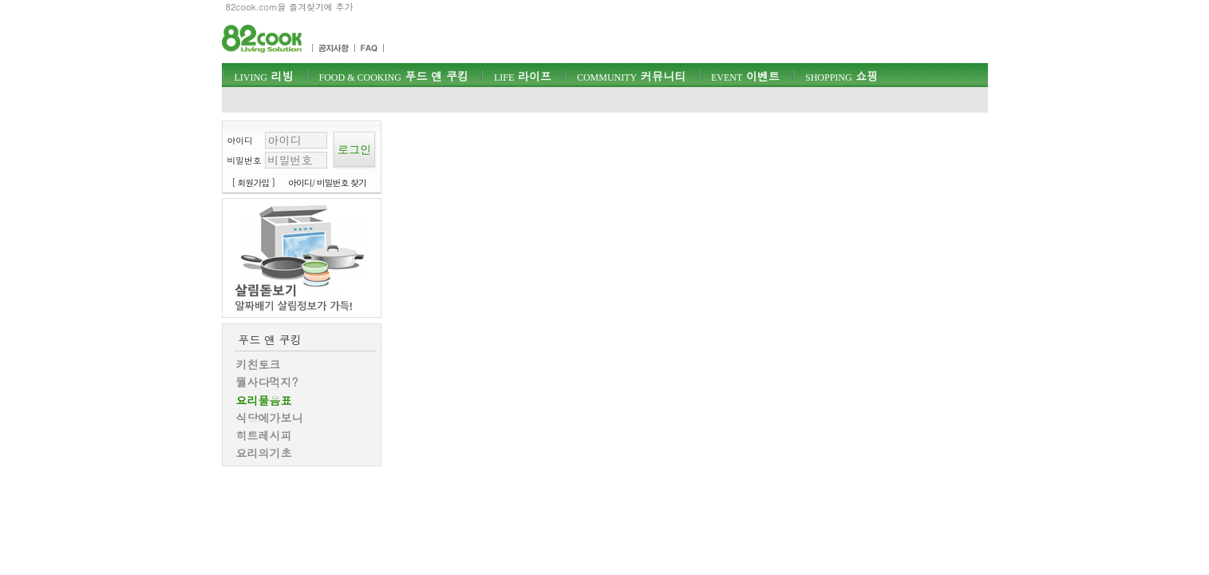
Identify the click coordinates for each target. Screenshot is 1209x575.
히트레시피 (264, 435)
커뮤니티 (631, 76)
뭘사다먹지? (267, 382)
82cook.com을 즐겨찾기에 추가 (290, 7)
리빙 (264, 76)
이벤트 (745, 76)
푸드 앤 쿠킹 (393, 76)
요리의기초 (264, 453)
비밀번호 (244, 160)
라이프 (522, 76)
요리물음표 (264, 400)
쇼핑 (841, 76)
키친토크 (258, 364)
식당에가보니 (269, 418)
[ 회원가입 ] (253, 182)
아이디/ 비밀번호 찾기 (327, 182)
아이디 (240, 140)
